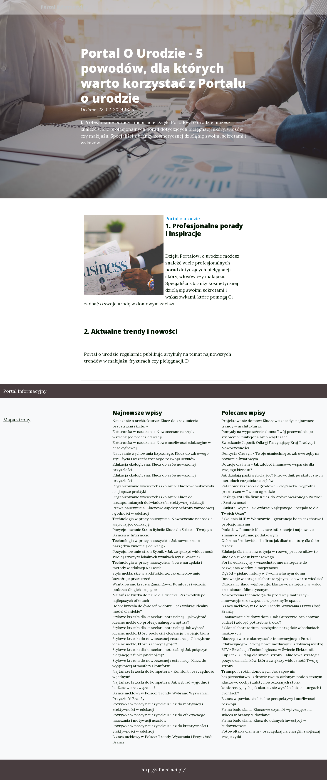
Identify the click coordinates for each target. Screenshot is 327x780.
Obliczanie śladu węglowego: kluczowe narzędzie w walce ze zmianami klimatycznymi (271, 587)
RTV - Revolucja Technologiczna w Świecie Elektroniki (268, 649)
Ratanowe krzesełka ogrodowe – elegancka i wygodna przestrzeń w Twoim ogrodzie (268, 489)
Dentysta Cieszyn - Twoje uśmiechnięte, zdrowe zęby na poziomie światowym (270, 456)
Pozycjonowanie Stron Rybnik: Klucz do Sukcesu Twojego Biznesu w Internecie (162, 532)
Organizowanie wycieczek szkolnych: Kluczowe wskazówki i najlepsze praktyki (163, 489)
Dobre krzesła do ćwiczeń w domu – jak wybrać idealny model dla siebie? (160, 609)
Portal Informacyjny (65, 7)
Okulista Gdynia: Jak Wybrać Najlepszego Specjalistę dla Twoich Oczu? (269, 511)
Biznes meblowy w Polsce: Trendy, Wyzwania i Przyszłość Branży (162, 739)
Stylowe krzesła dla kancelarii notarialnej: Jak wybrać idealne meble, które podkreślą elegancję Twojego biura (160, 630)
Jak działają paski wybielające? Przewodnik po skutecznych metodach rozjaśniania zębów (272, 478)
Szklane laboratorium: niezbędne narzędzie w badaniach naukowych (270, 630)
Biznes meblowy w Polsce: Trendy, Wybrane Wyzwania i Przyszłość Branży (160, 696)
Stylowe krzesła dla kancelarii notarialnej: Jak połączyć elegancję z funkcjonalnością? (159, 652)
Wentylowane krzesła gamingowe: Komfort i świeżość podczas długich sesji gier (159, 587)
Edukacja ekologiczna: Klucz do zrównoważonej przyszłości (154, 467)
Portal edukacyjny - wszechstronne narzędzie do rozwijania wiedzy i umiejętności (264, 565)
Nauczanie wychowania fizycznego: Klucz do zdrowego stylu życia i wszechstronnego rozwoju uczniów (160, 456)
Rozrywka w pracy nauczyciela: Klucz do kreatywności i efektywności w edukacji (160, 728)
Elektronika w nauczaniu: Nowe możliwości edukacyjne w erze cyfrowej (161, 445)
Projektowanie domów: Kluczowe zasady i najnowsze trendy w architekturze (267, 423)
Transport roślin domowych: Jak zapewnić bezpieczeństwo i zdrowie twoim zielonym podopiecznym (271, 674)
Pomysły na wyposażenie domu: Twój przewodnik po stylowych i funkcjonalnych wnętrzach (267, 434)
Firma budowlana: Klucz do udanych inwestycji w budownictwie (263, 723)
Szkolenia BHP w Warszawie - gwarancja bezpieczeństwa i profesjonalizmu (272, 521)
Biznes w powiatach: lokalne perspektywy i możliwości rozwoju (268, 701)
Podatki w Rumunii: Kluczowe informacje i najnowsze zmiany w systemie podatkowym (267, 532)
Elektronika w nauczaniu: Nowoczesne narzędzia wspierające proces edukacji (155, 434)
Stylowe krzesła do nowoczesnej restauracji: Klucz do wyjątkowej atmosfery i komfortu (159, 663)
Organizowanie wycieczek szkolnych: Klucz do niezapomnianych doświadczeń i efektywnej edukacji (158, 500)
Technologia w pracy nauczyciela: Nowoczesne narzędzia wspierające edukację (162, 521)
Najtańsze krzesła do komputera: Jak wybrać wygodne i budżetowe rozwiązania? (160, 685)
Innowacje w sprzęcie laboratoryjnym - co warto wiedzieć (272, 578)
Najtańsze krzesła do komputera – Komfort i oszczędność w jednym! (163, 674)
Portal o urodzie (182, 218)
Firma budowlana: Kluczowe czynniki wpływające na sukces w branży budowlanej (266, 712)
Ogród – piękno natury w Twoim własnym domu (263, 573)
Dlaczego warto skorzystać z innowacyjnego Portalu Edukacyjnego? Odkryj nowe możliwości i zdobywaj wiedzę (272, 641)
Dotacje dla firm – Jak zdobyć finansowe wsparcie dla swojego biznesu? (267, 467)
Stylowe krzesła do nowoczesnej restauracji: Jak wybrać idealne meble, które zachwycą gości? (161, 641)
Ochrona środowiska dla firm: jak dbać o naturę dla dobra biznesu (271, 543)
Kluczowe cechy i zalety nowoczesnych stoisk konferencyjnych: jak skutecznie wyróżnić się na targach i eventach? (271, 687)
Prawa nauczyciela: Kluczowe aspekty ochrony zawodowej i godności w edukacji (163, 511)
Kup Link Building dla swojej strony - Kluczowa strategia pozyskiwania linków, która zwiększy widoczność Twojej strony (270, 660)
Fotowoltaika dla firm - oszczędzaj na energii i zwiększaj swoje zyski (270, 734)
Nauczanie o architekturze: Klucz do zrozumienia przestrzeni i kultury (155, 423)
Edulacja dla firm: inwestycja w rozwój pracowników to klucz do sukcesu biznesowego (269, 554)
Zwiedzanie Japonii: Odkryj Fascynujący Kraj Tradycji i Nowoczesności (268, 445)
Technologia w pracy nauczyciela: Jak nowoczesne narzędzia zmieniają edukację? (156, 543)
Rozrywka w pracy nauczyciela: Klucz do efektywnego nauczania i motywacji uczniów (159, 718)
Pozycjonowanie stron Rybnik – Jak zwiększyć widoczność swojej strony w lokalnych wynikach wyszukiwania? (162, 554)
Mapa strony (16, 419)
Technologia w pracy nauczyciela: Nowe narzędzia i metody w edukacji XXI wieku (157, 565)
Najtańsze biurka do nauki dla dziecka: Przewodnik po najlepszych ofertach (159, 598)
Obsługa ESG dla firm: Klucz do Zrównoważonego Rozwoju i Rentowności (272, 500)
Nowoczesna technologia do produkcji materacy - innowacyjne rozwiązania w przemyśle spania (265, 598)
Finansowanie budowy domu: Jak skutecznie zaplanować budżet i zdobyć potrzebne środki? (270, 619)
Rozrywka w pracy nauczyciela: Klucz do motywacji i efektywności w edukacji (157, 707)
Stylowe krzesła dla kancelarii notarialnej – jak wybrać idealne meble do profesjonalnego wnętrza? (159, 619)
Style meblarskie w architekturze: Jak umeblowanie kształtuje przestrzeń (156, 576)
